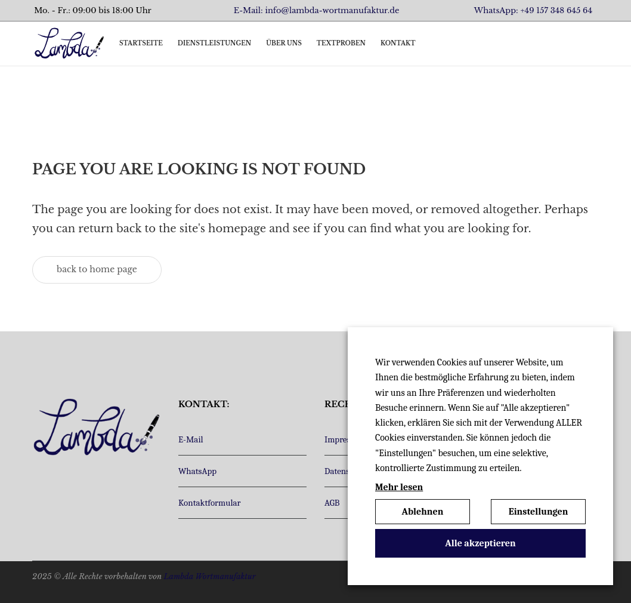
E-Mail (190, 439)
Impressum (345, 439)
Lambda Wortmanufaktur (209, 576)
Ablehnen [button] (423, 511)
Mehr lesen (399, 487)
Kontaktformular (209, 502)
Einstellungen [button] (538, 511)
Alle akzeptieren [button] (480, 543)
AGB (331, 502)
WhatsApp (197, 471)
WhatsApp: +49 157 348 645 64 (533, 10)
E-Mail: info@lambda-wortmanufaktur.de (317, 10)
